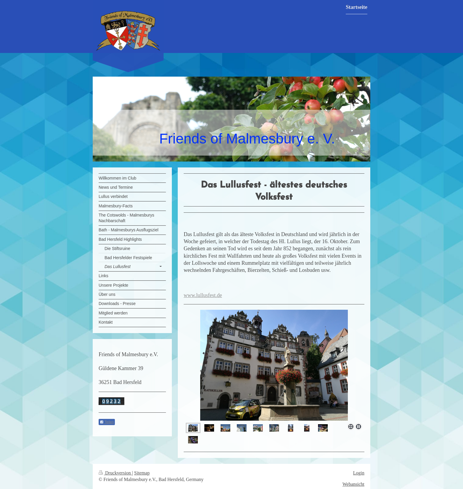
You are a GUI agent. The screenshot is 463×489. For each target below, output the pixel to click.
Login (358, 472)
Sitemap (141, 472)
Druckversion (115, 472)
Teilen (107, 422)
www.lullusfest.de (203, 295)
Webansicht (353, 484)
